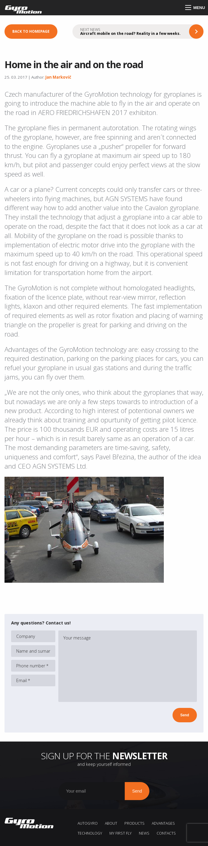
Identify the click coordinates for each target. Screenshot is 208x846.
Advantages (163, 823)
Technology (90, 833)
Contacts (166, 833)
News (144, 833)
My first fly (120, 833)
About (111, 823)
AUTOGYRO (88, 823)
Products (134, 823)
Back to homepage (31, 31)
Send (184, 715)
